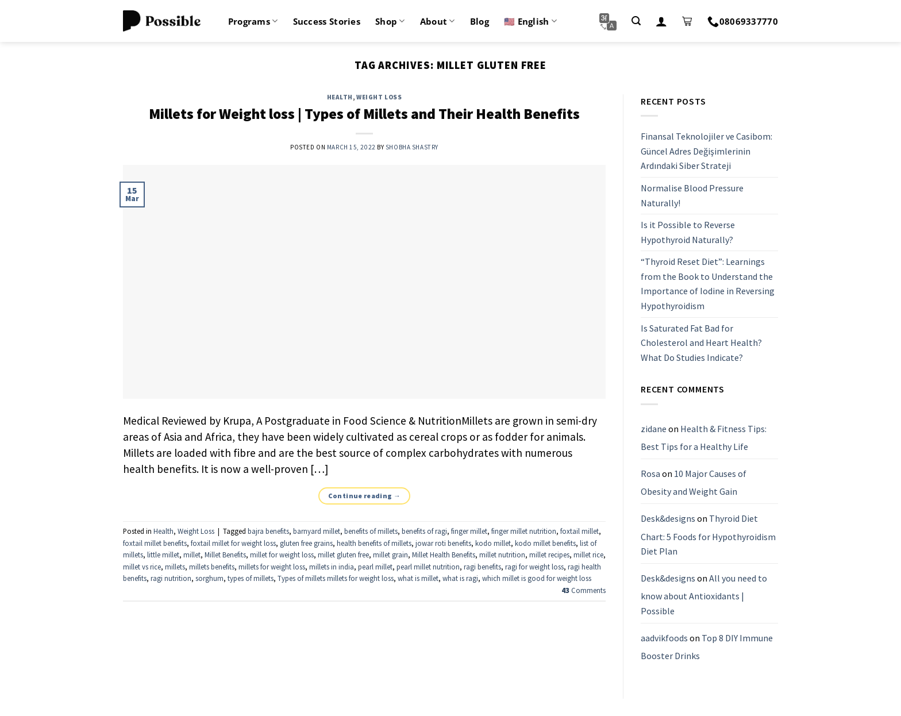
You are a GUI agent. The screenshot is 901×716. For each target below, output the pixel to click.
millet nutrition (502, 554)
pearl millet (375, 566)
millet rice (588, 554)
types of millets (251, 578)
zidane (654, 428)
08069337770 (742, 21)
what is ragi (460, 578)
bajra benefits (268, 531)
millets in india (331, 566)
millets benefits (211, 566)
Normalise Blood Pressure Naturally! (692, 195)
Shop (390, 21)
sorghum (209, 578)
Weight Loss (379, 97)
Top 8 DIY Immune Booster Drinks (707, 647)
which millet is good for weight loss (536, 578)
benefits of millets (371, 531)
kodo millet (493, 543)
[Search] (636, 21)
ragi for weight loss (534, 566)
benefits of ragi (424, 531)
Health (340, 97)
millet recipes (549, 554)
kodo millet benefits (545, 543)
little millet (163, 554)
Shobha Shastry (412, 147)
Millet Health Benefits (443, 554)
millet (192, 554)
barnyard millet (316, 531)
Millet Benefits (225, 554)
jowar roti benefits (443, 543)
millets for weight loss (271, 566)
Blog (479, 21)
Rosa (650, 473)
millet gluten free (343, 554)
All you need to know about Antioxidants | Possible (704, 594)
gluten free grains (306, 543)
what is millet (418, 578)
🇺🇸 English (530, 21)
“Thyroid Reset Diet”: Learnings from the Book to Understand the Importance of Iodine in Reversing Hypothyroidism (708, 284)
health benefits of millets (374, 543)
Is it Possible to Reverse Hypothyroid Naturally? (688, 232)
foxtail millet (579, 531)
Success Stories (327, 21)
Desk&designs (668, 518)
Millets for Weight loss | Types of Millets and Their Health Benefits (364, 114)
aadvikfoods (664, 638)
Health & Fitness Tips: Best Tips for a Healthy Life (704, 438)
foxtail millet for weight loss (233, 543)
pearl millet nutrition (428, 566)
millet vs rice (142, 566)
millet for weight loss (282, 554)
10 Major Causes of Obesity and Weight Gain (693, 483)
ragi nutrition (171, 578)
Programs (253, 21)
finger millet (469, 531)
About (437, 21)
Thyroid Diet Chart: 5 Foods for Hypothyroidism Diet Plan (708, 535)
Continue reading (364, 495)
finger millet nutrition (523, 531)
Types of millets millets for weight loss (336, 578)
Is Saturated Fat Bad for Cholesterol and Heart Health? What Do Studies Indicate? (701, 342)
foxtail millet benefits (155, 543)
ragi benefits (482, 566)
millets (175, 566)
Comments (583, 590)
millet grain (390, 554)
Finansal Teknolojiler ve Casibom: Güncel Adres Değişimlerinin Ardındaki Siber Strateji (706, 150)
